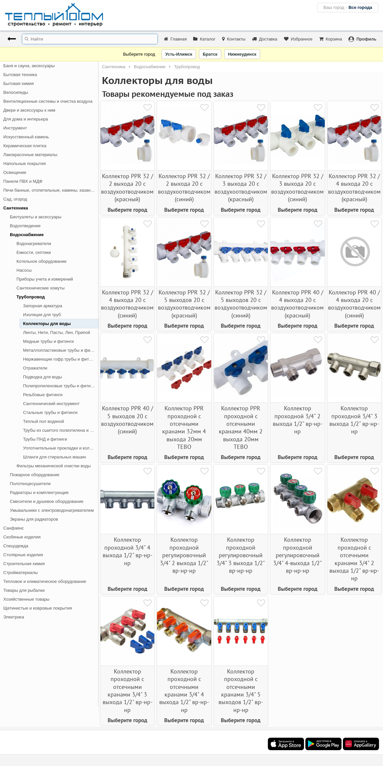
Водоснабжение (27, 234)
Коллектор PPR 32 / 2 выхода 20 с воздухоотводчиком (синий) (184, 187)
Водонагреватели (33, 243)
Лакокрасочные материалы (30, 154)
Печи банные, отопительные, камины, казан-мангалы (51, 190)
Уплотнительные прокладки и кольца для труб (61, 448)
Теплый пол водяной (43, 421)
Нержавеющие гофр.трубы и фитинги (60, 359)
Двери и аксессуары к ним (29, 110)
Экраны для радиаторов (34, 519)
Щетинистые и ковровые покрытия (37, 608)
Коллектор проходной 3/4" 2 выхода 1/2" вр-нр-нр (297, 419)
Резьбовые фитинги (43, 394)
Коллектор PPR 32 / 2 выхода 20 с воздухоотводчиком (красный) (127, 187)
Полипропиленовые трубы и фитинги (60, 385)
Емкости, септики (33, 252)
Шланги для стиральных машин (54, 456)
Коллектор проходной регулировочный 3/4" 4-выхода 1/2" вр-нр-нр (297, 555)
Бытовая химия (18, 83)
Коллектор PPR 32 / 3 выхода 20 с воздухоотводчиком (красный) (241, 187)
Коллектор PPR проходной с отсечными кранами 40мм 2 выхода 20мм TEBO (241, 427)
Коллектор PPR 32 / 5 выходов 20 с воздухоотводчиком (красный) (184, 303)
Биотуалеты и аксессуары (36, 216)
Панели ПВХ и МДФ (22, 181)
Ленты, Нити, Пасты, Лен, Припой (56, 332)
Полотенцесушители (30, 483)
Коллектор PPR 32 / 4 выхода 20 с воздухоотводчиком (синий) (127, 303)
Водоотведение (25, 225)
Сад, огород (15, 199)
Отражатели (35, 368)
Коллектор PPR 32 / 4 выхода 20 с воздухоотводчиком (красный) (354, 187)
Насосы (24, 270)
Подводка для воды (42, 376)
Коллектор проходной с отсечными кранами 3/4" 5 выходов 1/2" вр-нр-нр (240, 691)
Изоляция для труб (42, 314)
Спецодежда (15, 545)
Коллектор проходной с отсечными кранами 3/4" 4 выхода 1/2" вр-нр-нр (184, 691)
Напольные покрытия (24, 163)
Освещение (14, 172)
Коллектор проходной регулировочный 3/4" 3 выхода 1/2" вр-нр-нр (241, 555)
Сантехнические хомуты (40, 288)
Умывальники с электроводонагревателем (52, 510)
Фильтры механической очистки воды (53, 465)
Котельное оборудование (41, 261)
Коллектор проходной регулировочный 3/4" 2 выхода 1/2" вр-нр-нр (184, 555)
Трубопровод (30, 296)
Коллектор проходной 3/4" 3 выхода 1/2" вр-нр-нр (354, 419)
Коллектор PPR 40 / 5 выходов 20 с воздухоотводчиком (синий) (127, 419)
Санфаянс (13, 528)
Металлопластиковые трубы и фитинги (61, 350)
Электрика (13, 617)
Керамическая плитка (24, 145)
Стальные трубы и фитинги (50, 412)
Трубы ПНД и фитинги (45, 439)
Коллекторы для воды (47, 323)
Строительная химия (24, 563)
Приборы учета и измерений (44, 279)
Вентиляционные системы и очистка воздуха (47, 101)
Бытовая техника (20, 74)
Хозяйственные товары (26, 599)
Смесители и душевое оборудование (46, 501)
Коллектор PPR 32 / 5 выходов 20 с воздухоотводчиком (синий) (241, 303)
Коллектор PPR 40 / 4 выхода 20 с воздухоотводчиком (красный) (297, 303)
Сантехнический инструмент (51, 403)
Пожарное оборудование (34, 474)
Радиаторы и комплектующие (39, 492)
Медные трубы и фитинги (48, 341)
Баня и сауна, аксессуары (29, 65)
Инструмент (15, 127)
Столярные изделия (23, 554)
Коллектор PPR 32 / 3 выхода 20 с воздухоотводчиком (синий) (297, 187)
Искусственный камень (26, 136)
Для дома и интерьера (25, 119)
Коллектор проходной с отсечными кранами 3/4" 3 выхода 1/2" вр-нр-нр (127, 691)
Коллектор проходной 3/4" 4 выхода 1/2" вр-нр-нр (127, 551)
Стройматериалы (20, 572)
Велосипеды (15, 92)
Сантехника (15, 207)
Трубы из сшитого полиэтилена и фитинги (61, 430)
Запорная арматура (42, 305)
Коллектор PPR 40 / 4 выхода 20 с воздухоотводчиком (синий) (354, 303)
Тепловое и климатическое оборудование (44, 581)
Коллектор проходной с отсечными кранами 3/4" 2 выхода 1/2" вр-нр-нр (354, 559)
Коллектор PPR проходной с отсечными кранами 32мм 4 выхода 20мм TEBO (184, 427)
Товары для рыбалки (24, 590)
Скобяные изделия (21, 536)
